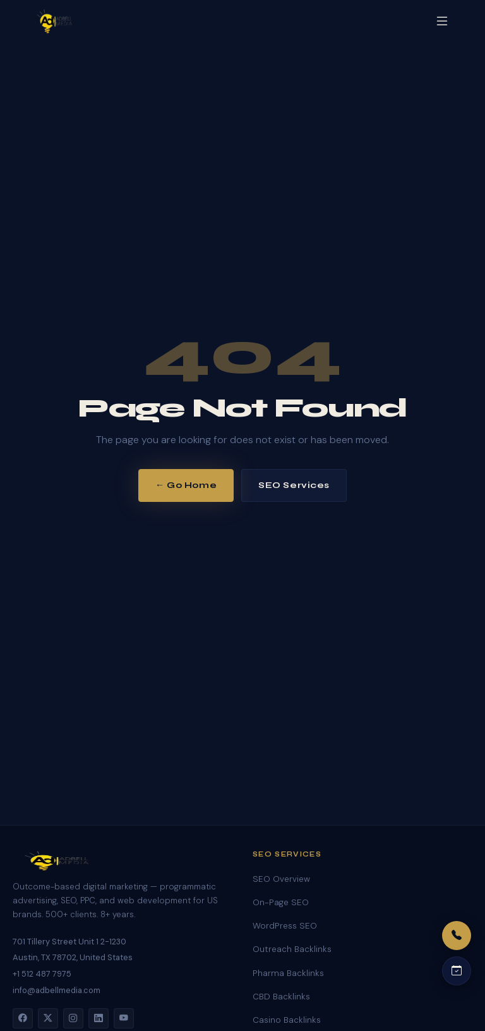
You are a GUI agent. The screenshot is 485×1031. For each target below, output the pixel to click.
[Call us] (456, 935)
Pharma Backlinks (288, 973)
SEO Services (294, 485)
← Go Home (186, 485)
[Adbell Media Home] (54, 21)
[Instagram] (73, 1018)
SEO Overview (281, 879)
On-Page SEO (281, 902)
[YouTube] (124, 1018)
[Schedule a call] (456, 970)
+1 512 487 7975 (42, 973)
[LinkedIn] (98, 1018)
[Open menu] (442, 21)
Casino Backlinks (287, 1020)
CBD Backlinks (281, 996)
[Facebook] (23, 1018)
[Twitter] (48, 1018)
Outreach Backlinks (292, 949)
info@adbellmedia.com (56, 990)
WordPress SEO (285, 925)
